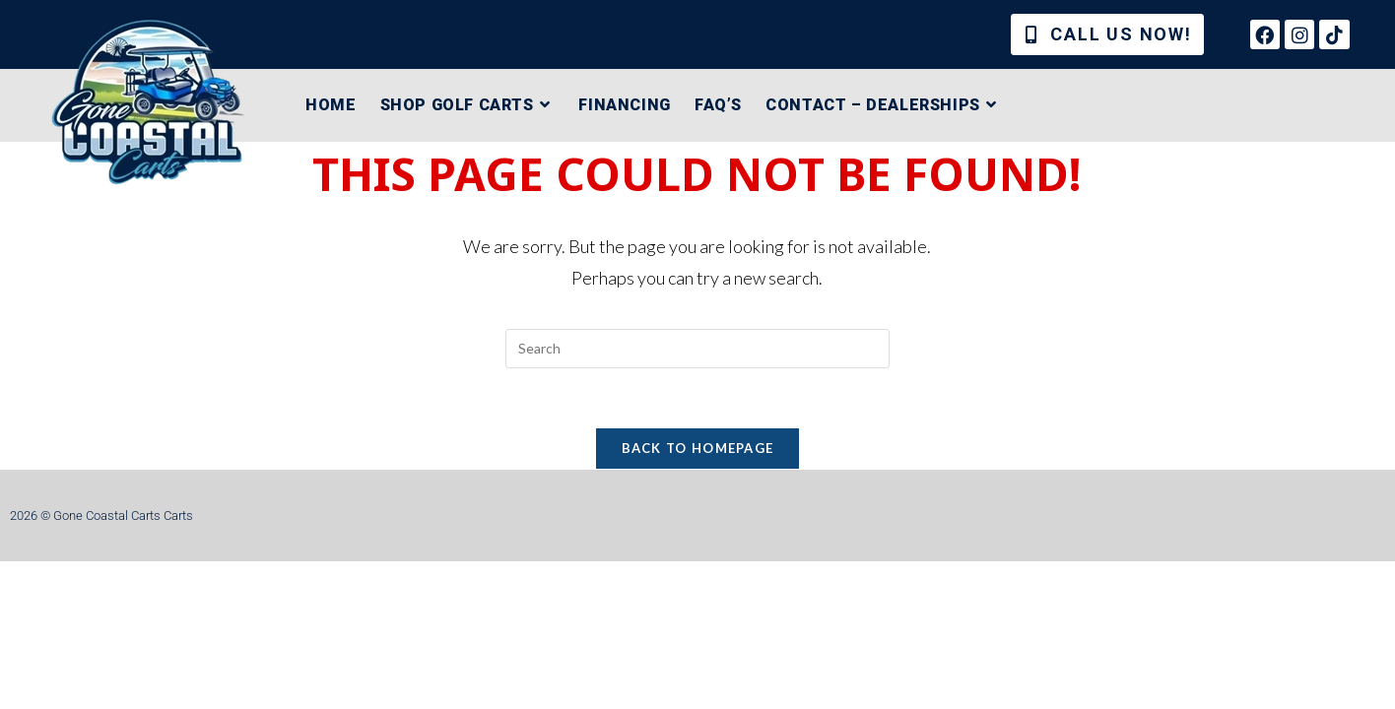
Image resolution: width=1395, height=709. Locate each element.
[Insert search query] (697, 348)
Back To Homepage (698, 448)
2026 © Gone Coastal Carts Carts (101, 515)
